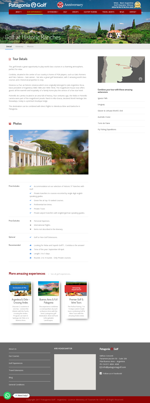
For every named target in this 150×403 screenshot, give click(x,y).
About (18, 12)
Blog (11, 377)
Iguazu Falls (102, 98)
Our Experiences (34, 12)
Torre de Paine (104, 123)
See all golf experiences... (61, 274)
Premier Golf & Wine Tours (76, 301)
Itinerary (19, 46)
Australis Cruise (104, 117)
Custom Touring (90, 12)
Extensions (52, 12)
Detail (9, 46)
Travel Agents (108, 12)
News (122, 12)
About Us (12, 349)
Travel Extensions (16, 370)
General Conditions (16, 384)
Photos (30, 46)
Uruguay (101, 104)
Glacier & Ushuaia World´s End (110, 110)
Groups (75, 12)
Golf (65, 12)
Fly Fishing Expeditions (107, 129)
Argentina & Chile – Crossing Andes (21, 301)
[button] (74, 370)
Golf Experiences (16, 363)
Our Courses (14, 356)
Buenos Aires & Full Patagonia (48, 301)
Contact (133, 12)
